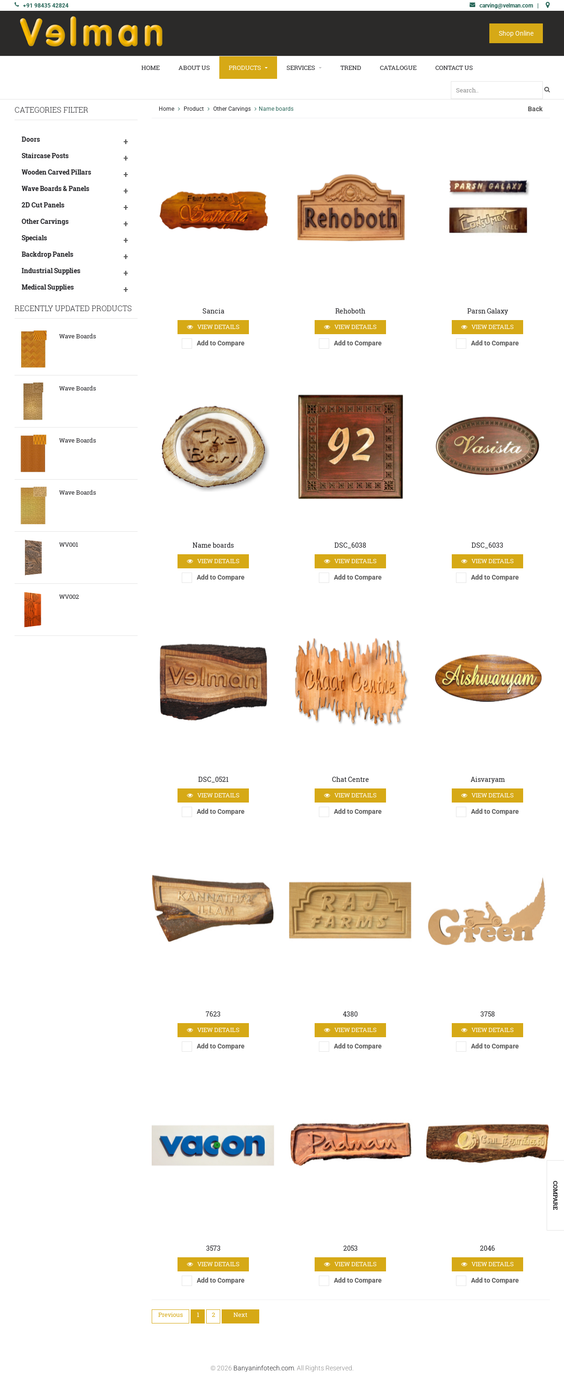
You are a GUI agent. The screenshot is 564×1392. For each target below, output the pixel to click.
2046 (487, 1248)
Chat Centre (350, 779)
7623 (213, 1014)
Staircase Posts (45, 155)
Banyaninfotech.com (263, 1368)
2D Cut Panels (43, 204)
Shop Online (516, 33)
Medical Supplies (48, 287)
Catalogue (398, 67)
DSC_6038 (350, 545)
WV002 (69, 596)
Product (194, 109)
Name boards (213, 545)
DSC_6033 (487, 545)
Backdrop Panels (47, 254)
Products (248, 68)
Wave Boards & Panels (55, 188)
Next (240, 1314)
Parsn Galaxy (487, 310)
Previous (170, 1314)
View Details (213, 327)
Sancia (213, 310)
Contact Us (454, 67)
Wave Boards (77, 336)
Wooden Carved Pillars (56, 172)
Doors (31, 139)
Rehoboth (350, 310)
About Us (194, 67)
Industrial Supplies (51, 270)
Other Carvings (45, 221)
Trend (350, 67)
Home (150, 67)
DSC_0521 (213, 779)
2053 (350, 1248)
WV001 (68, 544)
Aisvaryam (488, 779)
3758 (487, 1014)
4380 (350, 1014)
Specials (34, 237)
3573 (213, 1248)
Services (304, 68)
